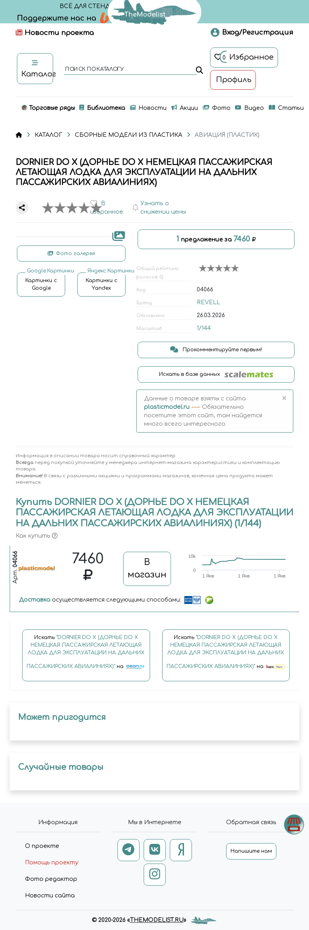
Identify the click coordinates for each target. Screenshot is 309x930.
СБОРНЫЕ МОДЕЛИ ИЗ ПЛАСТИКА (128, 135)
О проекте (42, 846)
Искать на (86, 656)
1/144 (204, 328)
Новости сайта (50, 896)
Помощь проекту (51, 863)
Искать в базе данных (216, 374)
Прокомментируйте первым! (216, 350)
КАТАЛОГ (48, 135)
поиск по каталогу (94, 69)
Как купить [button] (37, 536)
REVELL (208, 302)
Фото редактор (51, 879)
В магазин (147, 568)
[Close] (284, 398)
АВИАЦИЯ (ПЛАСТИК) (227, 135)
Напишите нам (251, 851)
